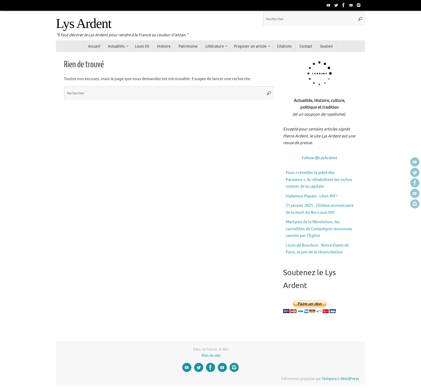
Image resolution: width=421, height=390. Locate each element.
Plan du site (210, 355)
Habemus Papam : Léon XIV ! (311, 196)
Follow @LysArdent (319, 158)
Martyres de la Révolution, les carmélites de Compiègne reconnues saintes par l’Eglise (319, 228)
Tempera (329, 379)
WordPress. (350, 379)
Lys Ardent (83, 23)
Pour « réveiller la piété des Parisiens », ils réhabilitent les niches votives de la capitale (319, 179)
